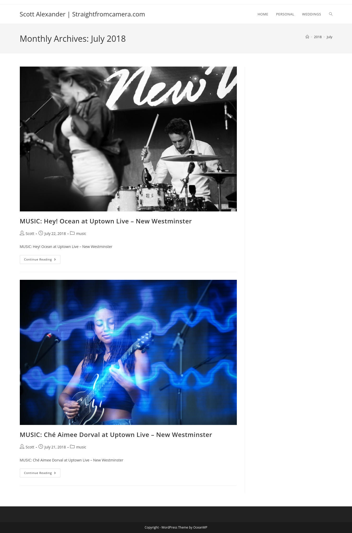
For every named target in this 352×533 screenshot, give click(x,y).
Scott (30, 233)
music (81, 233)
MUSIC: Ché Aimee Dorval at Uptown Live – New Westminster (116, 434)
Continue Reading (42, 260)
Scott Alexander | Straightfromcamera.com (82, 14)
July (329, 36)
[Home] (307, 36)
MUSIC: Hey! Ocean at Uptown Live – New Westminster (106, 221)
